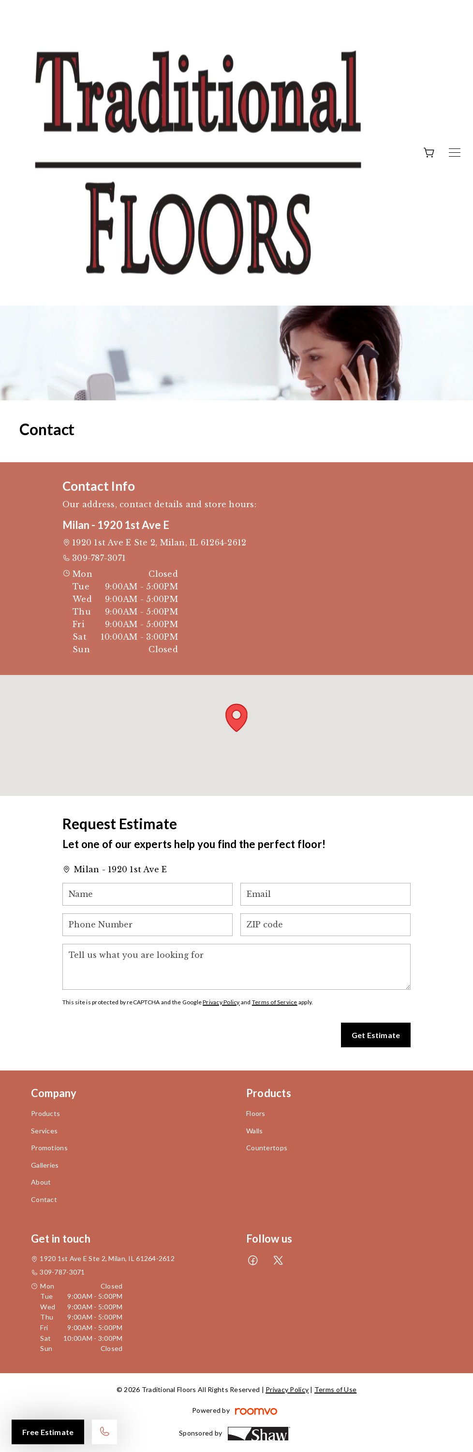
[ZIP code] (325, 924)
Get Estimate (376, 1035)
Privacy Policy (221, 1002)
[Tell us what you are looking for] (236, 967)
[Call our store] (104, 1432)
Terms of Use (335, 1389)
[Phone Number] (147, 924)
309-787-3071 (99, 558)
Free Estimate (48, 1432)
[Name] (147, 894)
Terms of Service (274, 1002)
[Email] (325, 894)
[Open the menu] (454, 152)
